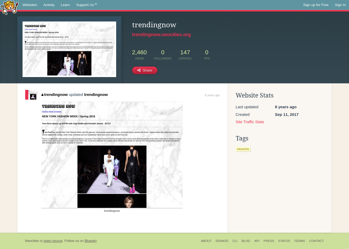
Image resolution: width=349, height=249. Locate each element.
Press (269, 241)
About (206, 241)
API (256, 241)
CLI (235, 241)
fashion (243, 149)
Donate (222, 241)
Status (284, 241)
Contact (316, 241)
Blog (245, 241)
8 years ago (212, 95)
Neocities (32, 241)
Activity (49, 5)
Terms (299, 241)
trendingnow (54, 94)
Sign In (340, 5)
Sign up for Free (316, 5)
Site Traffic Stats (250, 122)
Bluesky (91, 241)
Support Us (86, 5)
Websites (30, 5)
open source (53, 241)
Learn (65, 5)
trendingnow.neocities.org (161, 34)
